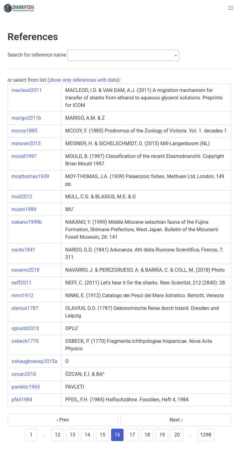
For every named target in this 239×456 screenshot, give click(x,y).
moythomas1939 (30, 176)
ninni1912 (22, 295)
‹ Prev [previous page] (62, 420)
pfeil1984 (22, 400)
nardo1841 (23, 250)
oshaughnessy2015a (35, 361)
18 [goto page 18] (147, 435)
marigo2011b (26, 118)
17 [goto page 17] (132, 435)
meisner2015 (26, 143)
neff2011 (21, 283)
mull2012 (22, 197)
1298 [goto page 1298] (205, 435)
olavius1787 (25, 308)
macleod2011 (27, 90)
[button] (231, 8)
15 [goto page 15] (102, 435)
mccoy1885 (24, 131)
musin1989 (24, 209)
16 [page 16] (117, 435)
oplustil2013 (25, 328)
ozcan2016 (24, 374)
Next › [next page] (176, 420)
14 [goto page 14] (87, 435)
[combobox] (123, 55)
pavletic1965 (26, 387)
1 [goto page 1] (31, 435)
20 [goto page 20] (177, 435)
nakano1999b (27, 222)
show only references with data (83, 80)
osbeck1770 (25, 341)
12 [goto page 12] (57, 435)
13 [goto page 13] (72, 435)
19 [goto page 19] (162, 435)
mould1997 (24, 156)
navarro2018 (26, 270)
